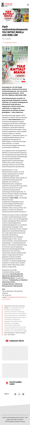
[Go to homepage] (7, 4)
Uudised (14, 42)
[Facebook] (15, 394)
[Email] (23, 394)
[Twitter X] (19, 394)
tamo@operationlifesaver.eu (17, 297)
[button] (28, 5)
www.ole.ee (6, 299)
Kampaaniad (8, 42)
